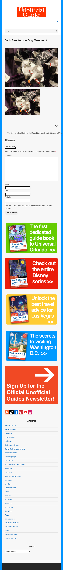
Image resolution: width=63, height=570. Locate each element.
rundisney (8, 499)
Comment (8, 155)
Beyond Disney (10, 426)
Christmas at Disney (12, 445)
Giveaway (8, 472)
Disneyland (9, 461)
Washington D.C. (11, 538)
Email (7, 191)
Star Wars (8, 511)
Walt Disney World (11, 534)
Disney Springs (10, 457)
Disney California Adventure (15, 449)
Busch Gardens (10, 429)
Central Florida (10, 437)
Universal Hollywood (12, 523)
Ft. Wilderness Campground (15, 464)
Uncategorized (10, 519)
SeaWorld (8, 503)
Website (8, 197)
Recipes (8, 496)
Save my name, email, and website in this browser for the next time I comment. (29, 207)
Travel (7, 515)
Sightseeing (9, 507)
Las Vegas (8, 480)
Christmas (8, 441)
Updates (8, 530)
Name (7, 184)
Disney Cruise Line (12, 453)
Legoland (8, 484)
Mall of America (10, 488)
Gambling (8, 468)
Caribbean (8, 433)
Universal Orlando (11, 527)
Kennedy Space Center (13, 476)
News (7, 492)
